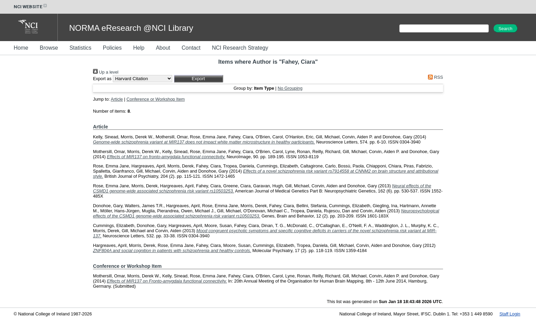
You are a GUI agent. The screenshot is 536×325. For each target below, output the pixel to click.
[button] (198, 79)
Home (21, 48)
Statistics (80, 48)
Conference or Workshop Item (155, 99)
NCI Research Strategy (240, 48)
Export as (102, 78)
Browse (49, 48)
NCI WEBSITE (31, 6)
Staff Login (509, 313)
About (163, 48)
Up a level (105, 72)
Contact (191, 48)
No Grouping (290, 88)
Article (117, 99)
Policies (112, 48)
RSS (434, 77)
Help (138, 48)
